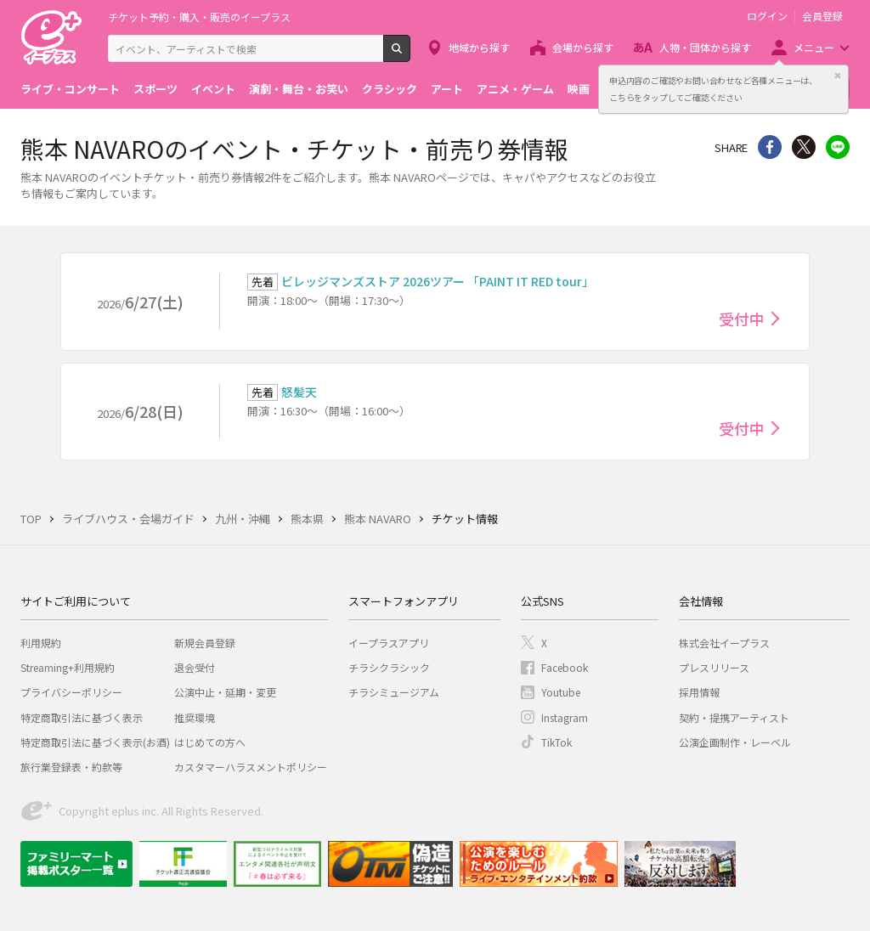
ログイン (767, 16)
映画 (579, 89)
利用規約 (40, 642)
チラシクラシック (389, 667)
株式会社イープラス (724, 642)
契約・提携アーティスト (734, 717)
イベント (213, 89)
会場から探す (582, 47)
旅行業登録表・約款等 (71, 766)
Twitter (804, 147)
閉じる (838, 75)
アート (447, 89)
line (838, 147)
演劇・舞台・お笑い (298, 89)
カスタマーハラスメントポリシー (250, 766)
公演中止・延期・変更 (225, 692)
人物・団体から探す (705, 47)
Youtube (560, 692)
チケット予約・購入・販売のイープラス (199, 16)
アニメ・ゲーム (515, 89)
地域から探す (479, 47)
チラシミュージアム (393, 692)
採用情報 (699, 692)
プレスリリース (714, 667)
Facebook (564, 667)
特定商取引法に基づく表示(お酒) (95, 742)
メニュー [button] (814, 47)
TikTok (556, 742)
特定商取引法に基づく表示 (81, 717)
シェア (770, 147)
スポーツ (155, 89)
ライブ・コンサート (70, 89)
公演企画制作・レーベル (735, 742)
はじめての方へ (210, 742)
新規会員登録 (204, 642)
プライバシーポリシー (71, 692)
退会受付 (194, 667)
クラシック (389, 89)
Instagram (564, 717)
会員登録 (822, 16)
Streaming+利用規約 (67, 667)
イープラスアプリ (388, 642)
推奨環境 (194, 717)
